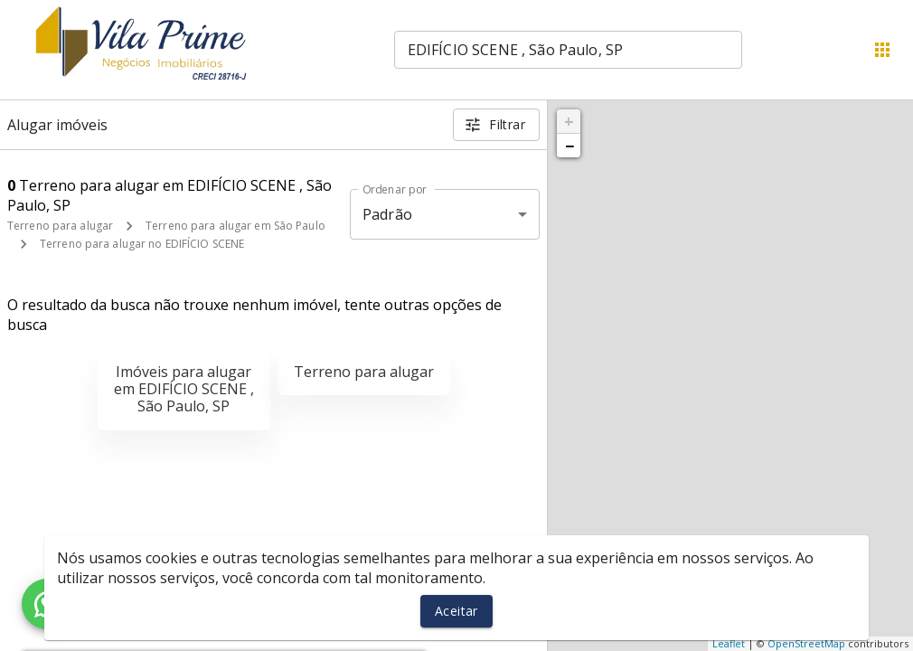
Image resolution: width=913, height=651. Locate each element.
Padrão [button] (387, 214)
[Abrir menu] (882, 49)
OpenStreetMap (806, 643)
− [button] (569, 145)
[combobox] (568, 50)
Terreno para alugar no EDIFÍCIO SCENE (142, 243)
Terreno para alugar (60, 225)
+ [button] (569, 121)
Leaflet (728, 643)
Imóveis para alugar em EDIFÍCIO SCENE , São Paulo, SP (184, 389)
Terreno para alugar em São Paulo (235, 225)
